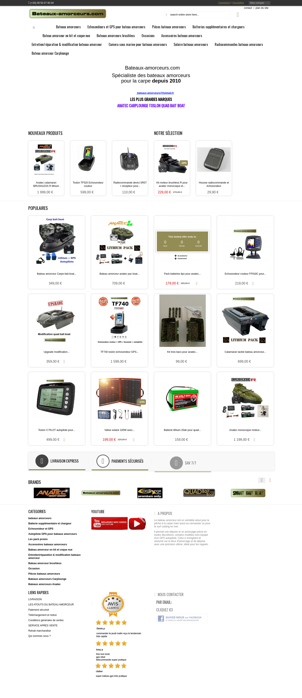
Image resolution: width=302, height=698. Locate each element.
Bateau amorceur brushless (44, 565)
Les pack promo (38, 541)
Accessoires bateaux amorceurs (47, 546)
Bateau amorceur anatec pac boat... (120, 273)
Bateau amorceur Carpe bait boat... (56, 273)
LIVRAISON (35, 601)
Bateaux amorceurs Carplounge (47, 581)
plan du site (262, 7)
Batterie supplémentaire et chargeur (49, 525)
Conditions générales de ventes (46, 622)
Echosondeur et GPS (40, 531)
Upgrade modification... (56, 351)
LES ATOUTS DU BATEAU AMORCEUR (51, 606)
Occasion (34, 570)
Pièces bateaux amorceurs (44, 576)
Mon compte (257, 2)
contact (248, 7)
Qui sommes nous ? (39, 638)
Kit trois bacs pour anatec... (182, 351)
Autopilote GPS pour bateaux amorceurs (52, 536)
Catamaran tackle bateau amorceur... (245, 351)
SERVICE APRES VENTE (42, 627)
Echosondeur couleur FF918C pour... (245, 273)
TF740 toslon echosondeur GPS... (119, 351)
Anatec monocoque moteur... (245, 430)
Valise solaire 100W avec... (119, 430)
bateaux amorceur (39, 520)
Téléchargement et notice (42, 617)
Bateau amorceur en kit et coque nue (50, 552)
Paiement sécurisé (38, 612)
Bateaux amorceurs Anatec (44, 586)
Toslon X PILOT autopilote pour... (56, 430)
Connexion (224, 2)
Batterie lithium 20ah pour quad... (182, 430)
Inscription (238, 2)
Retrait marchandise (39, 633)
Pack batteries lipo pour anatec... (182, 273)
